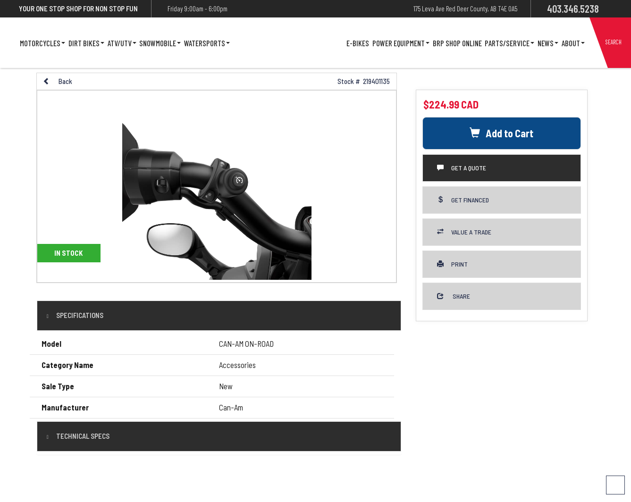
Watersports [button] (207, 43)
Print (452, 264)
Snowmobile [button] (160, 43)
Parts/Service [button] (509, 43)
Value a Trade (464, 232)
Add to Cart (501, 132)
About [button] (573, 43)
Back (57, 81)
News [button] (548, 43)
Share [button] (453, 296)
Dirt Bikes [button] (86, 43)
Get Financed (463, 200)
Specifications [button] (79, 315)
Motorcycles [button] (42, 43)
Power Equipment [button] (400, 43)
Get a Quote (461, 168)
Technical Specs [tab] (82, 436)
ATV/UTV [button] (122, 43)
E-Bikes (357, 43)
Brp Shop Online (457, 43)
